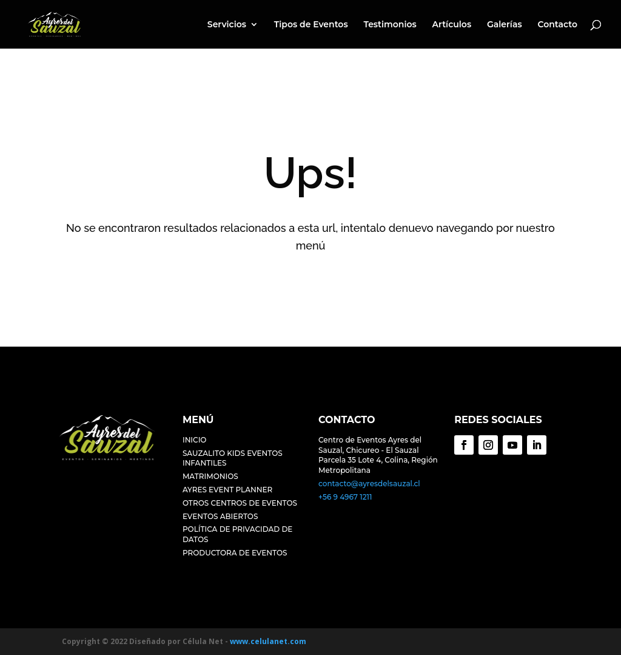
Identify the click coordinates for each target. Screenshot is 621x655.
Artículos (452, 25)
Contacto (557, 25)
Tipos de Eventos (311, 25)
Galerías (504, 25)
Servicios (226, 25)
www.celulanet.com (268, 641)
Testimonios (389, 25)
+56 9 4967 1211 (345, 496)
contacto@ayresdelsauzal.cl (369, 483)
